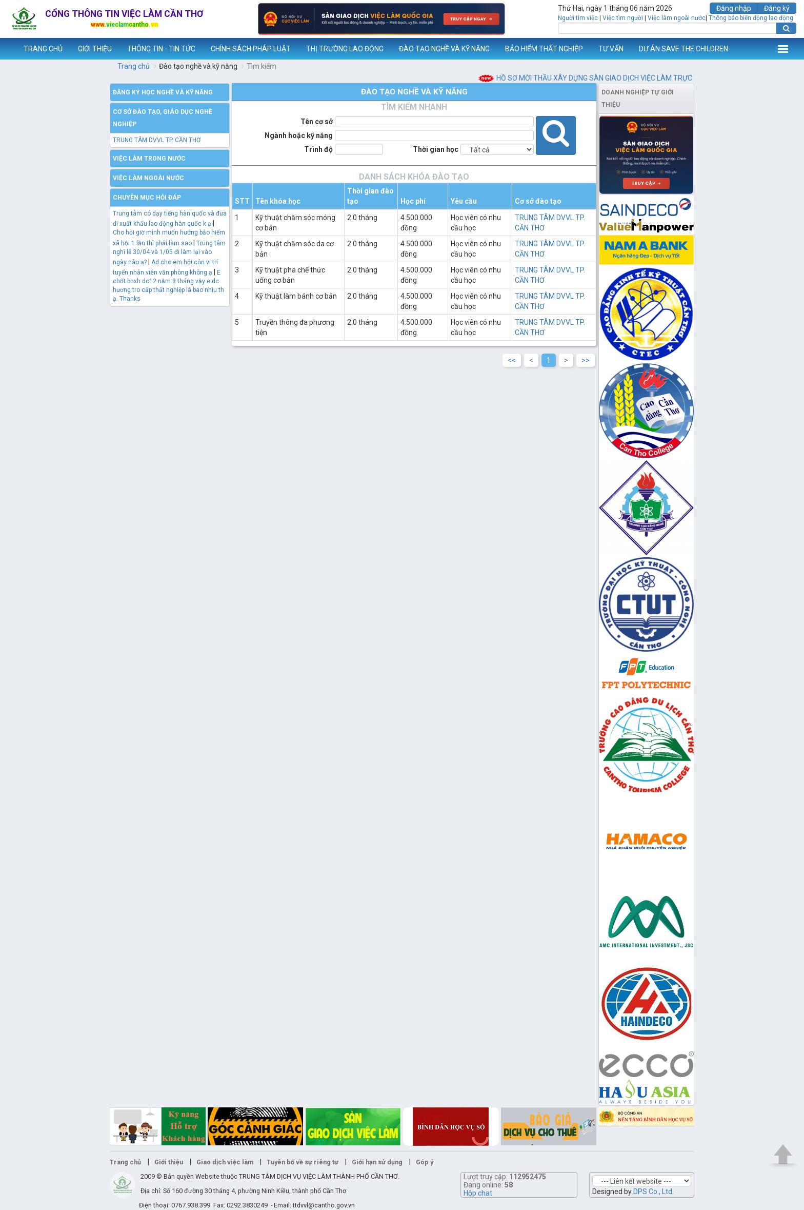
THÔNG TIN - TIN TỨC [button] (161, 49)
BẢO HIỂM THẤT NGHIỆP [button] (544, 49)
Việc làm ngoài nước (677, 18)
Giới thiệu (168, 1162)
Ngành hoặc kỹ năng (299, 135)
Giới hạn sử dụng (377, 1162)
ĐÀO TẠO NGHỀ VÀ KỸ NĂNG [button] (444, 49)
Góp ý (424, 1162)
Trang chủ (133, 66)
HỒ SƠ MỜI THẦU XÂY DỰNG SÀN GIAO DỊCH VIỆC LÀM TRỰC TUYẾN (626, 78)
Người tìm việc (578, 18)
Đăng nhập (733, 8)
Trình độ (318, 149)
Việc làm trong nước (149, 158)
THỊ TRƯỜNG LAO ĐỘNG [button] (345, 49)
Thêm (783, 48)
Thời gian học (435, 149)
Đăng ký (777, 8)
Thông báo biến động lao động (751, 18)
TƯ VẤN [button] (611, 49)
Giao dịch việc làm (224, 1162)
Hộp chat (478, 1193)
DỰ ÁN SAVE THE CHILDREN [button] (683, 49)
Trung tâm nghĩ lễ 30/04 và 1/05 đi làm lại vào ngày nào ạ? (169, 253)
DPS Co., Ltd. (653, 1191)
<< (512, 360)
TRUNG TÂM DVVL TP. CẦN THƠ (156, 140)
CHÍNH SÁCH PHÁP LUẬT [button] (251, 49)
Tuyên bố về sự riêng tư (302, 1162)
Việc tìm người (622, 18)
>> (585, 360)
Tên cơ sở (316, 122)
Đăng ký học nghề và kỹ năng (163, 92)
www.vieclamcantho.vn (8, 48)
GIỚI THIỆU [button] (95, 49)
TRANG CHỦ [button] (43, 49)
